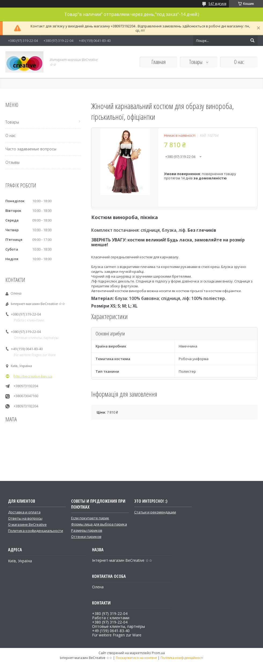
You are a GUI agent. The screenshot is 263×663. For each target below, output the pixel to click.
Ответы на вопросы (25, 518)
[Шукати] (252, 40)
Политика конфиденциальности (35, 530)
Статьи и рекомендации (155, 512)
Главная (158, 62)
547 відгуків (217, 3)
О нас (239, 62)
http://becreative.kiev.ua (33, 376)
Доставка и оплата (24, 512)
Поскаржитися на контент (136, 657)
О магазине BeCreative (27, 524)
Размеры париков (86, 530)
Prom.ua (158, 653)
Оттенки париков (86, 536)
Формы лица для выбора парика (99, 524)
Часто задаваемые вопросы (30, 148)
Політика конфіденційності (181, 657)
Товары (196, 62)
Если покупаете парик (90, 518)
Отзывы (12, 162)
